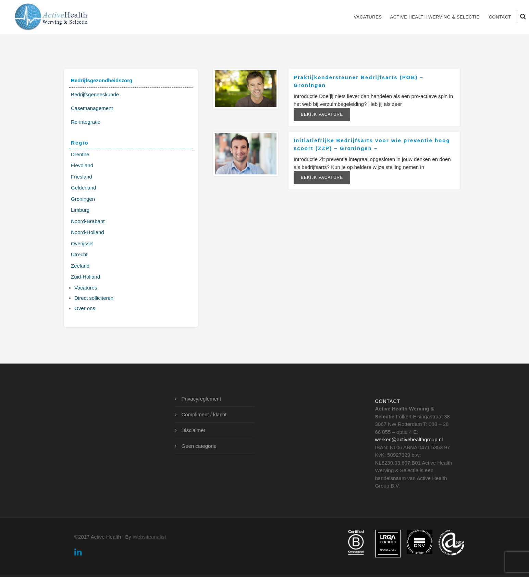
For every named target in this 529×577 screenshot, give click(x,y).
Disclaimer (194, 430)
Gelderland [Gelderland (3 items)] (83, 188)
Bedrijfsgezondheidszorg (101, 80)
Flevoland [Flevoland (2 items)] (82, 165)
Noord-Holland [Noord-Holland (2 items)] (87, 232)
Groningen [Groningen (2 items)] (83, 199)
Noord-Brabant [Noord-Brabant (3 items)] (87, 221)
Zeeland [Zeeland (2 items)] (80, 266)
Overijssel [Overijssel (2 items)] (82, 243)
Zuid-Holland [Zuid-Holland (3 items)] (85, 277)
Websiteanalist (149, 537)
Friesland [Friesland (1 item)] (81, 177)
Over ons (84, 308)
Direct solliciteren (93, 298)
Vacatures (368, 17)
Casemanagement (92, 108)
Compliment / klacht (204, 414)
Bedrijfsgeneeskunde (95, 94)
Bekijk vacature (322, 114)
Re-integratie (85, 122)
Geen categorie (199, 446)
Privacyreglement (201, 399)
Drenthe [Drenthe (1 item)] (80, 154)
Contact (500, 17)
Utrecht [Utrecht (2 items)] (79, 254)
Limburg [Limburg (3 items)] (80, 210)
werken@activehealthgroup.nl (409, 439)
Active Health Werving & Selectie (434, 17)
